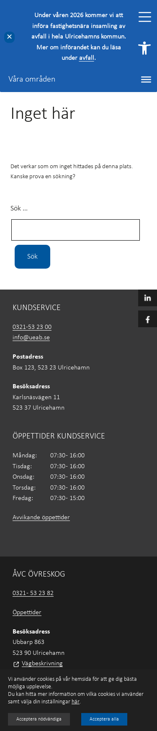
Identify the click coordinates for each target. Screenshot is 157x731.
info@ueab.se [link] (31, 337)
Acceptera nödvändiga (39, 719)
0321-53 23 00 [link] (32, 327)
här (76, 702)
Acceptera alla (104, 719)
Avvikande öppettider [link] (41, 517)
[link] (144, 48)
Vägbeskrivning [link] (42, 663)
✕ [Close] (9, 37)
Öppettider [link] (27, 612)
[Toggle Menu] (145, 17)
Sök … (19, 209)
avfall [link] (86, 58)
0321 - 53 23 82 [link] (33, 593)
